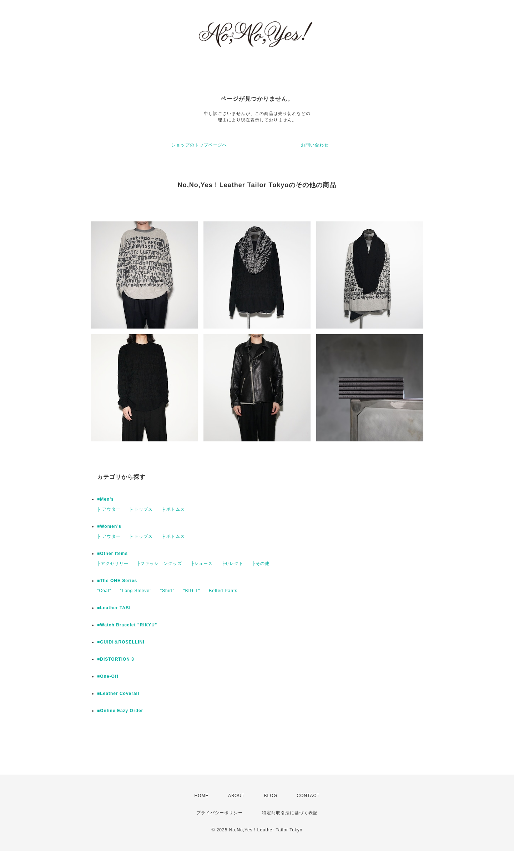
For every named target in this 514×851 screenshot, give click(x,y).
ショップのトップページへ (199, 144)
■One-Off (108, 676)
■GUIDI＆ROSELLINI (121, 642)
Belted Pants (223, 590)
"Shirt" (167, 590)
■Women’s (109, 526)
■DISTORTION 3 (115, 659)
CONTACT (308, 795)
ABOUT (236, 795)
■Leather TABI (114, 607)
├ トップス (141, 509)
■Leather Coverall (118, 693)
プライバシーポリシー (219, 812)
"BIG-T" (191, 590)
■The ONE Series (117, 580)
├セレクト (233, 563)
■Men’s (105, 499)
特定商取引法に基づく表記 (290, 812)
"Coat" (104, 590)
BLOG (270, 795)
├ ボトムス (173, 509)
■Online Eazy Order (120, 710)
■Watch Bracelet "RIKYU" (127, 624)
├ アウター (109, 509)
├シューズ (202, 563)
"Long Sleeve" (135, 590)
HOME (202, 795)
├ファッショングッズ (159, 563)
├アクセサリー (112, 563)
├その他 (260, 563)
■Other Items (112, 553)
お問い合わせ (315, 144)
